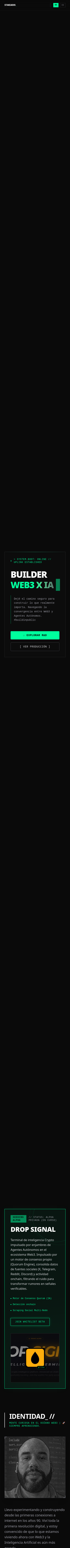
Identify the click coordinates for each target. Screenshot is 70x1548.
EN (63, 5)
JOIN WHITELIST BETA (30, 1322)
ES (56, 5)
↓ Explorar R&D (35, 635)
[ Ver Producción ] (35, 646)
